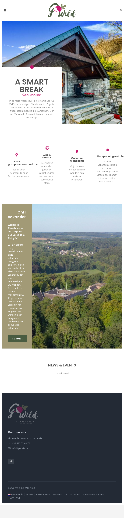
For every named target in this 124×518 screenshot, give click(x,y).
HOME (29, 504)
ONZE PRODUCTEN (93, 504)
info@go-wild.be (20, 457)
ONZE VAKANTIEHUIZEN (49, 504)
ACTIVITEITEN (72, 504)
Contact (17, 338)
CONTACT (15, 507)
